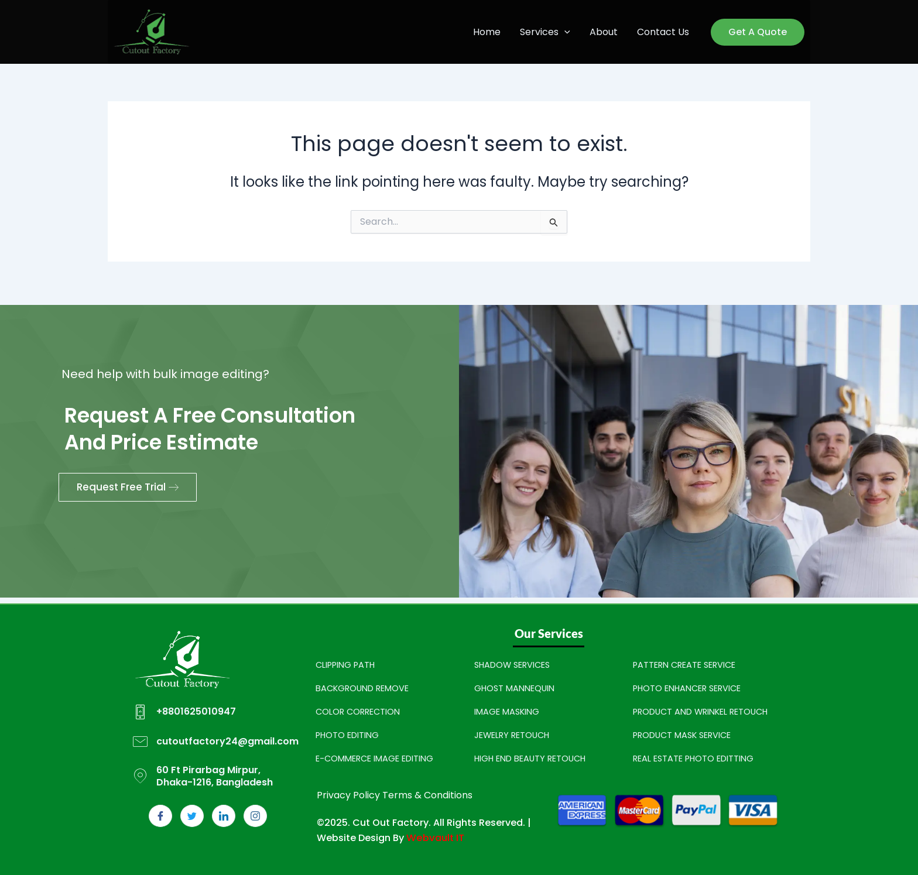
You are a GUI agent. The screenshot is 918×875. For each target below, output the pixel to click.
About (605, 32)
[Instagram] (255, 816)
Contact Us (664, 32)
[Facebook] (160, 816)
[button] (566, 32)
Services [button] (547, 32)
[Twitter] (192, 816)
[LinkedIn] (223, 816)
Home (489, 32)
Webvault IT (434, 838)
